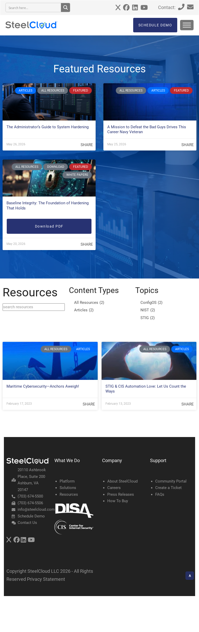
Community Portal (171, 481)
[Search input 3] (34, 7)
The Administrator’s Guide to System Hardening (47, 127)
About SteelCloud (122, 481)
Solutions (68, 487)
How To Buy (117, 501)
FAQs (159, 494)
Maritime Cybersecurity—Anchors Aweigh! (42, 386)
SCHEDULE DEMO (155, 25)
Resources (69, 494)
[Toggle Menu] (187, 24)
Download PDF (49, 226)
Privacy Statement (46, 579)
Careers (114, 487)
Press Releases (120, 494)
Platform (67, 481)
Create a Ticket (168, 487)
